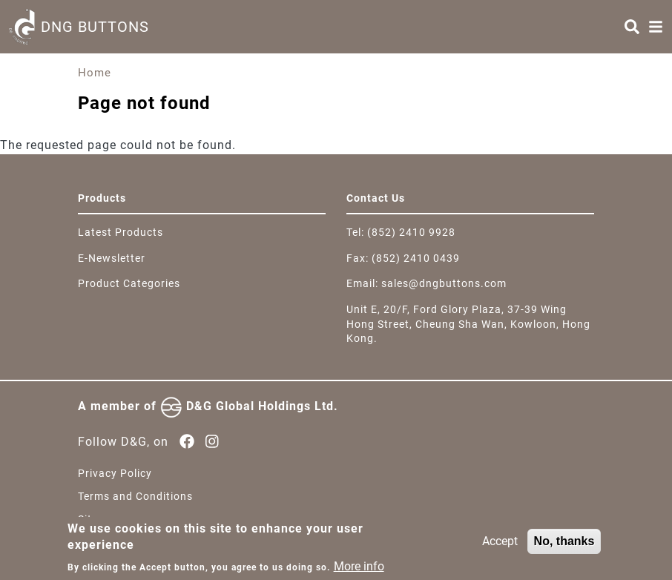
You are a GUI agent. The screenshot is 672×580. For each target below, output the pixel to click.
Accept (500, 546)
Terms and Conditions (135, 496)
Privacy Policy (115, 473)
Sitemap (99, 519)
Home (94, 72)
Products (102, 198)
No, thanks (564, 546)
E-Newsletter (111, 258)
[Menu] (655, 26)
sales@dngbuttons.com (444, 283)
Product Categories (129, 283)
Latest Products (120, 232)
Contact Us (375, 198)
